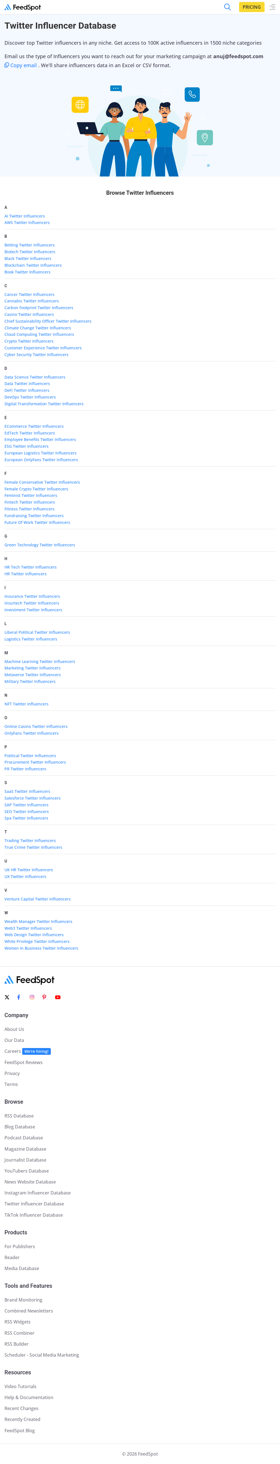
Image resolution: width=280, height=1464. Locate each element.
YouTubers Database (26, 1171)
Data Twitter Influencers (27, 383)
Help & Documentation (28, 1397)
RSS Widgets (17, 1322)
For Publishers (19, 1246)
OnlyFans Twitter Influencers (31, 733)
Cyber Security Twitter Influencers (36, 354)
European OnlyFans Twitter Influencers (41, 459)
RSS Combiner (19, 1333)
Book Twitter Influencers (27, 272)
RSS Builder (16, 1344)
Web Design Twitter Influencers (34, 934)
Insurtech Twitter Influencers (31, 603)
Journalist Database (25, 1160)
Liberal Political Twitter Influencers (37, 632)
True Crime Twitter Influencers (33, 847)
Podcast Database (23, 1138)
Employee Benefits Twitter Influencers (40, 439)
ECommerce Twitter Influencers (34, 426)
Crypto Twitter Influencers (29, 341)
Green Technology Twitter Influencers (39, 544)
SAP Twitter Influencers (26, 804)
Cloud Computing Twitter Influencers (39, 334)
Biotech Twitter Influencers (29, 251)
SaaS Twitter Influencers (27, 791)
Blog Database (19, 1127)
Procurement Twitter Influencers (35, 762)
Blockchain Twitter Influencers (33, 265)
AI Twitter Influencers (24, 216)
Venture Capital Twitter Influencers (37, 899)
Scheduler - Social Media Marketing (41, 1355)
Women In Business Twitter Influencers (41, 948)
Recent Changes (21, 1408)
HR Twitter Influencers (25, 573)
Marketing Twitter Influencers (32, 668)
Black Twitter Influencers (27, 258)
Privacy (12, 1073)
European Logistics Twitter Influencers (40, 453)
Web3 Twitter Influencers (28, 928)
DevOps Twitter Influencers (30, 397)
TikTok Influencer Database (33, 1215)
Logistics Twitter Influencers (30, 639)
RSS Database (19, 1116)
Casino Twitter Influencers (29, 314)
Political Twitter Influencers (30, 755)
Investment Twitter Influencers (33, 609)
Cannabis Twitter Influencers (31, 301)
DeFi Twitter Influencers (26, 390)
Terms (11, 1084)
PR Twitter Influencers (25, 768)
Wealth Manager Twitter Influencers (38, 921)
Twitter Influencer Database (34, 1204)
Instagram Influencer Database (37, 1193)
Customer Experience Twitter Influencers (43, 347)
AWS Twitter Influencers (27, 222)
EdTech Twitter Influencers (29, 433)
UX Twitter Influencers (25, 876)
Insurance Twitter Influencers (32, 596)
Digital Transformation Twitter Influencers (44, 403)
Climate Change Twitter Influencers (37, 328)
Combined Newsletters (28, 1311)
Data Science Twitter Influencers (34, 377)
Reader (12, 1257)
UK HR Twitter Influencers (28, 869)
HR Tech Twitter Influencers (30, 567)
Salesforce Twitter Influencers (32, 798)
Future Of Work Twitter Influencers (37, 522)
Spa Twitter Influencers (26, 818)
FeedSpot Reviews (23, 1062)
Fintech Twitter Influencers (29, 502)
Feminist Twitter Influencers (30, 495)
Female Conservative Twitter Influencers (42, 482)
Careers (27, 1051)
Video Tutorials (20, 1386)
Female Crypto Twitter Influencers (36, 489)
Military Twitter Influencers (30, 681)
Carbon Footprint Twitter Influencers (38, 307)
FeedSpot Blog (19, 1430)
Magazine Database (25, 1149)
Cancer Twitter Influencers (29, 294)
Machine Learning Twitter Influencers (39, 661)
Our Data (14, 1040)
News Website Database (30, 1182)
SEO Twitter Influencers (26, 811)
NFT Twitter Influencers (26, 704)
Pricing (252, 7)
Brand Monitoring (23, 1300)
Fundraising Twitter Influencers (34, 515)
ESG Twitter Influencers (26, 446)
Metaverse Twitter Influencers (32, 674)
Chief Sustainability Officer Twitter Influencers (47, 321)
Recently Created (22, 1419)
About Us (14, 1029)
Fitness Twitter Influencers (29, 509)
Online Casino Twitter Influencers (36, 726)
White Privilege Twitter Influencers (37, 941)
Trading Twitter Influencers (30, 840)
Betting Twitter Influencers (29, 245)
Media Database (21, 1268)
